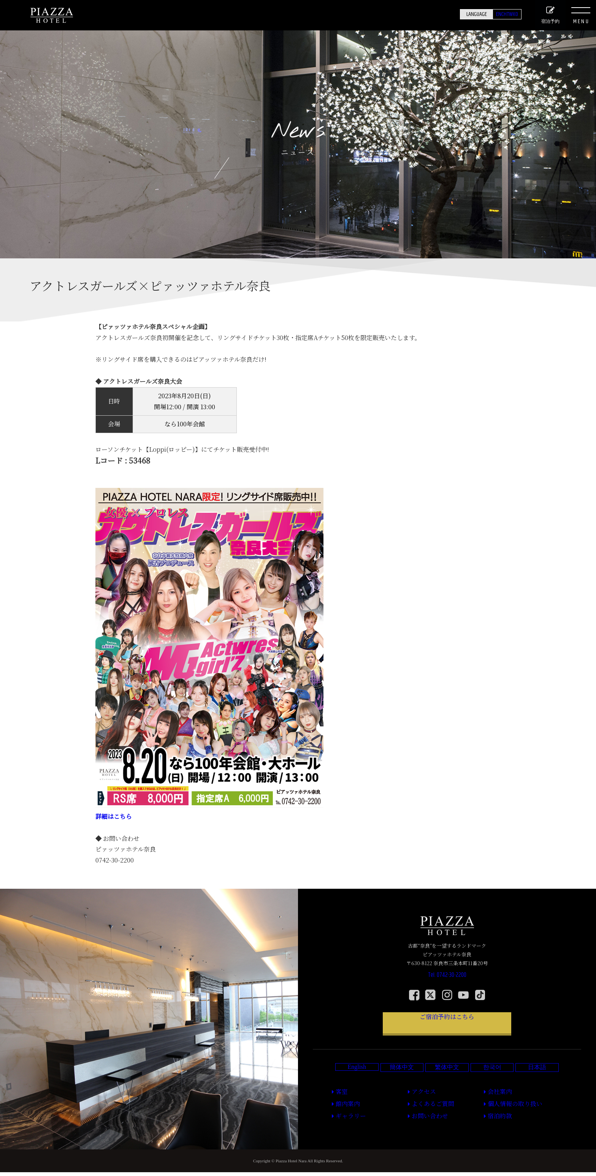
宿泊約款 (494, 1121)
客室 (338, 1104)
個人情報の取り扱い (506, 1113)
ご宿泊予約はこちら (447, 1030)
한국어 (492, 1081)
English (356, 1080)
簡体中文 (402, 1081)
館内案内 (342, 1113)
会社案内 (494, 1104)
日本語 (537, 1081)
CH (489, 14)
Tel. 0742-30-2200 (447, 978)
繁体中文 (447, 1081)
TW (501, 14)
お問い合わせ (423, 1121)
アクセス (418, 1104)
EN (477, 14)
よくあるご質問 (425, 1113)
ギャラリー (344, 1121)
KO (512, 14)
